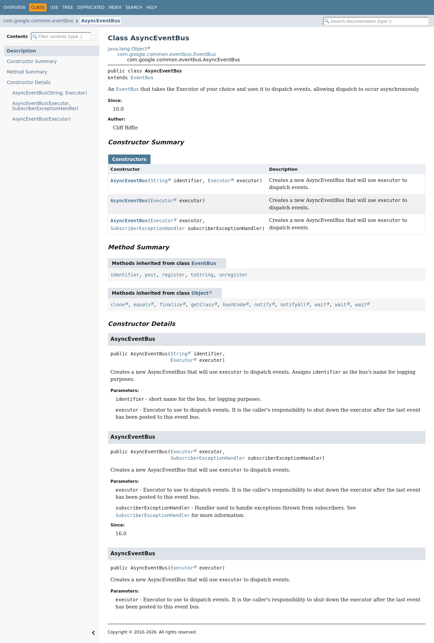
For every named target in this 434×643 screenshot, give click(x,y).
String (159, 180)
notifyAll (293, 304)
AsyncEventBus (100, 20)
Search (133, 7)
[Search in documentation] (376, 21)
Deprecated (91, 7)
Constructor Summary (32, 61)
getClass (202, 304)
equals (142, 304)
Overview (14, 7)
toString (202, 274)
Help (151, 7)
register (173, 274)
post (150, 274)
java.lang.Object (127, 48)
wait (320, 304)
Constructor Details (29, 82)
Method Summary (27, 72)
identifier (125, 274)
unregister (233, 274)
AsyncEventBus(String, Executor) (49, 93)
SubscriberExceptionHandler (148, 228)
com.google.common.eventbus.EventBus (166, 54)
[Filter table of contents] (61, 36)
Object (200, 293)
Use (54, 7)
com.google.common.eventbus (38, 20)
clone (118, 304)
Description (21, 51)
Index (114, 7)
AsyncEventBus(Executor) (41, 119)
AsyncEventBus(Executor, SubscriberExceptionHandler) (45, 106)
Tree (67, 7)
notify (263, 304)
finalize (170, 304)
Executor (219, 180)
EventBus (142, 77)
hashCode (234, 304)
